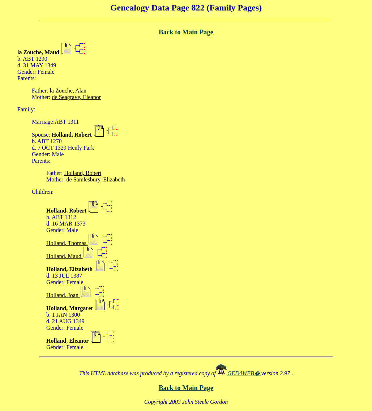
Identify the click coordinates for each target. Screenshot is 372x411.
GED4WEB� (244, 373)
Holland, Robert (82, 173)
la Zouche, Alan (68, 90)
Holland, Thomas (67, 243)
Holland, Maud (64, 256)
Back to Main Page (186, 32)
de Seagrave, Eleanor (76, 97)
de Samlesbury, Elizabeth (96, 179)
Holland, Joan (63, 295)
